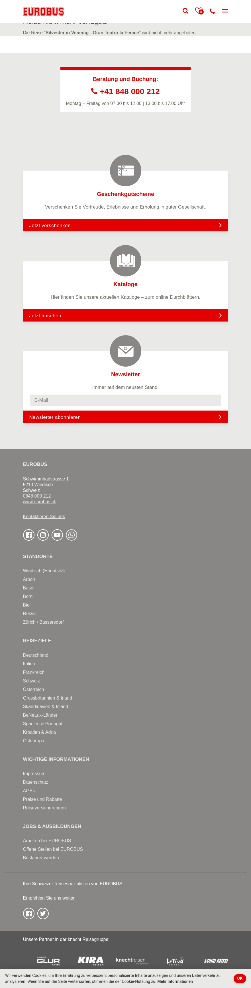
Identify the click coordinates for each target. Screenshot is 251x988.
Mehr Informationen (175, 981)
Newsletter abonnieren (55, 417)
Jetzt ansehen (125, 315)
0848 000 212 (37, 496)
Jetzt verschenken (125, 225)
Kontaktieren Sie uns (44, 516)
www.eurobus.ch (39, 501)
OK (240, 978)
